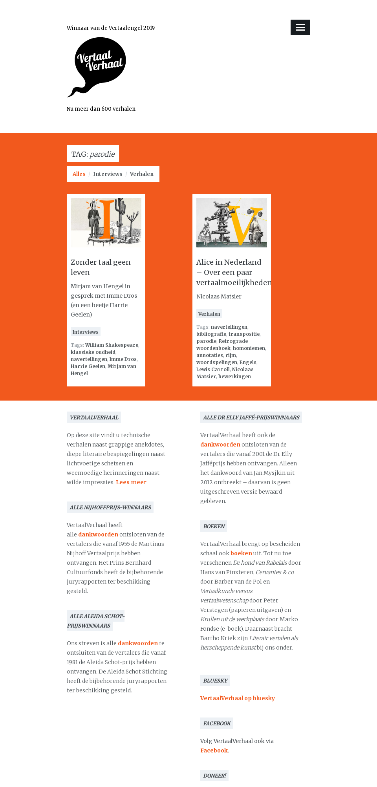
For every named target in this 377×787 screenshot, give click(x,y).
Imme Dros (123, 359)
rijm (230, 355)
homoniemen (249, 348)
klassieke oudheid (93, 352)
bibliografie (211, 334)
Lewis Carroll (213, 369)
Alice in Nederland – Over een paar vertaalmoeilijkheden (234, 272)
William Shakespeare (111, 345)
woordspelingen (216, 362)
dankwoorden (98, 534)
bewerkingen (234, 376)
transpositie (244, 334)
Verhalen (142, 174)
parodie (206, 341)
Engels (248, 362)
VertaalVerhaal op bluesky (237, 698)
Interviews (108, 174)
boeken (241, 553)
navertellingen (89, 359)
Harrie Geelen (88, 366)
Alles (79, 174)
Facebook (214, 750)
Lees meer (131, 482)
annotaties (209, 355)
